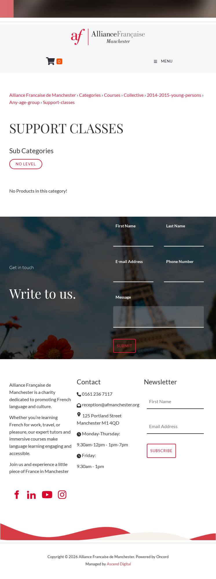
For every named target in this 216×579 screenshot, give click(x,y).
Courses (112, 95)
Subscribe (161, 450)
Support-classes (59, 102)
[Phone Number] (184, 275)
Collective (134, 95)
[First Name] (133, 239)
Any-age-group (24, 102)
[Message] (158, 317)
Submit (124, 346)
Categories (90, 95)
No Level (26, 164)
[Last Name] (184, 239)
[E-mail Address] (133, 275)
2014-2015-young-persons (174, 95)
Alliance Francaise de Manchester (42, 95)
